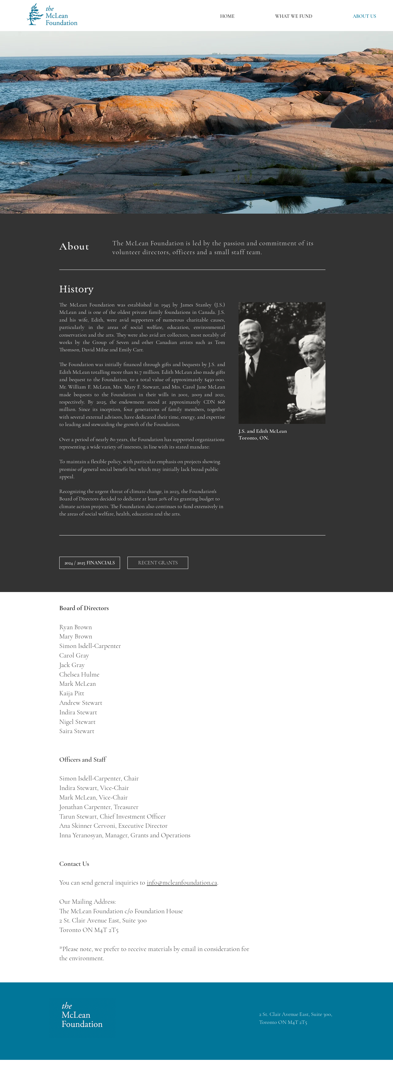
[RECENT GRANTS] (157, 563)
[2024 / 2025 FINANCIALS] (89, 563)
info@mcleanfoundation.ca (182, 882)
